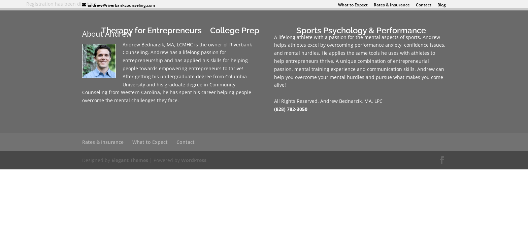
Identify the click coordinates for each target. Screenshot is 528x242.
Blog (441, 5)
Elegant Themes (129, 160)
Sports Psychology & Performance (361, 31)
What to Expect (353, 5)
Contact (423, 5)
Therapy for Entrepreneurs (151, 31)
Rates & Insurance (392, 5)
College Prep (234, 31)
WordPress (193, 160)
